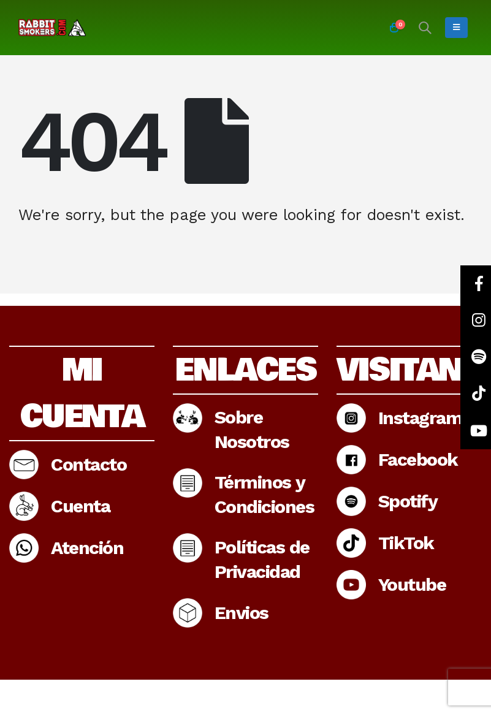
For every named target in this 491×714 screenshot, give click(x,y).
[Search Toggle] (425, 27)
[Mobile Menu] (456, 27)
